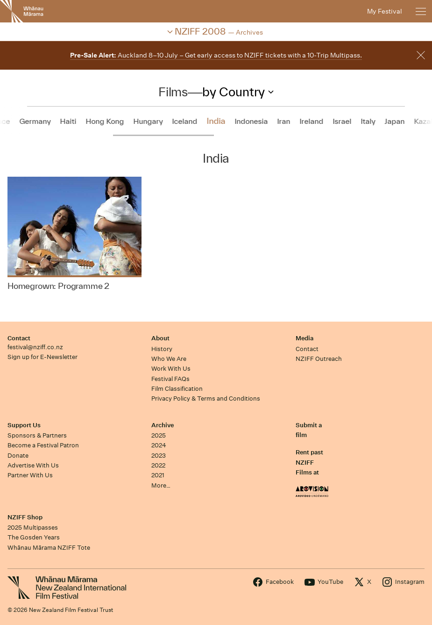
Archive (162, 425)
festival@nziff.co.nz (35, 347)
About (160, 338)
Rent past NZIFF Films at (309, 462)
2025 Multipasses (32, 528)
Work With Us (171, 369)
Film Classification (177, 389)
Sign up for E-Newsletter (42, 357)
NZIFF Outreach (319, 359)
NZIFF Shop (24, 517)
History (161, 349)
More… (160, 485)
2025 (158, 435)
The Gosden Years (33, 537)
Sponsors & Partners (37, 435)
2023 (158, 456)
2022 (158, 465)
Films (172, 92)
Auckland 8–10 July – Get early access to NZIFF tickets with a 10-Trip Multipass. (216, 55)
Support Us (24, 425)
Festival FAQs (170, 379)
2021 (157, 475)
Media (304, 338)
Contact (18, 338)
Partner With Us (30, 475)
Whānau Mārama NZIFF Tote (48, 548)
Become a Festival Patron (43, 445)
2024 (158, 445)
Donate (17, 456)
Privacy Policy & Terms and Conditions (205, 398)
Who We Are (168, 359)
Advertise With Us (33, 465)
